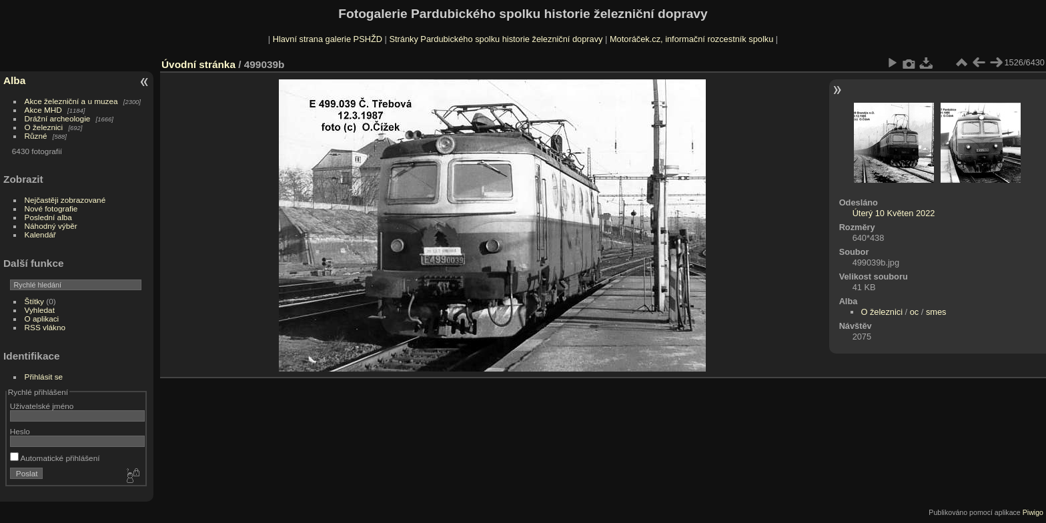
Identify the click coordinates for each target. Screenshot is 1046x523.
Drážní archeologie (58, 118)
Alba (14, 80)
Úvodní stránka (198, 64)
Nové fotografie (51, 208)
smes (936, 312)
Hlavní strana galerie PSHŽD (327, 39)
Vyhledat (40, 310)
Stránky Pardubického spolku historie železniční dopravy (495, 39)
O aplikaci (42, 318)
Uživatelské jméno (41, 406)
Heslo (20, 431)
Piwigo (1033, 512)
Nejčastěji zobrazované (65, 199)
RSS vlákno (45, 327)
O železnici (44, 127)
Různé (36, 135)
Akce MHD (43, 109)
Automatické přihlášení (55, 458)
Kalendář (40, 234)
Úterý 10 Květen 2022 (894, 213)
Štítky (34, 301)
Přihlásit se (44, 376)
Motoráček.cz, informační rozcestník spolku (691, 39)
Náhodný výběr (51, 225)
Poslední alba (48, 217)
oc (914, 312)
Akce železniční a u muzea (71, 101)
